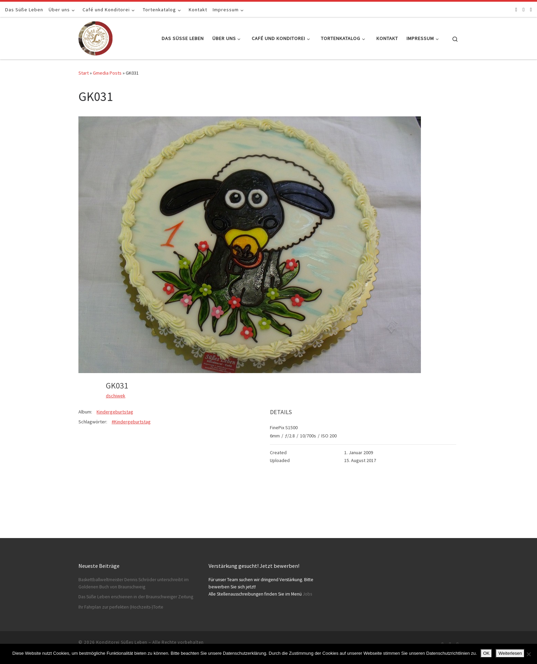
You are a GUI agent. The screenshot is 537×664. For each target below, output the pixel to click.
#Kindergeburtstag (131, 422)
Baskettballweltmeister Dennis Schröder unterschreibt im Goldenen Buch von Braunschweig (133, 583)
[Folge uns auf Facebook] (516, 9)
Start (83, 73)
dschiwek (115, 396)
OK (486, 653)
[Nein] (528, 654)
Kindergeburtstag (115, 412)
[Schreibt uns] (531, 9)
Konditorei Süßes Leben (121, 642)
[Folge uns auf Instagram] (523, 9)
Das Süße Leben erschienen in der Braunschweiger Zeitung (135, 597)
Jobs (307, 594)
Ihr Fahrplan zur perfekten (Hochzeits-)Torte (120, 607)
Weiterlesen (510, 653)
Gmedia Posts (107, 73)
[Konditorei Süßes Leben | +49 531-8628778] (95, 37)
